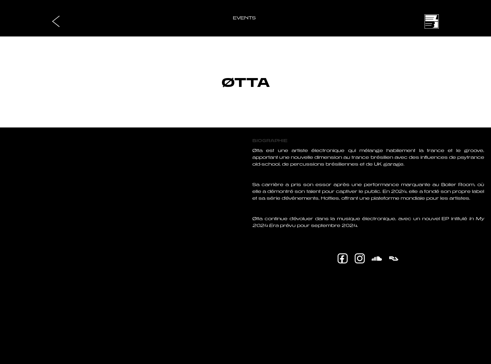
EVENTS (244, 17)
